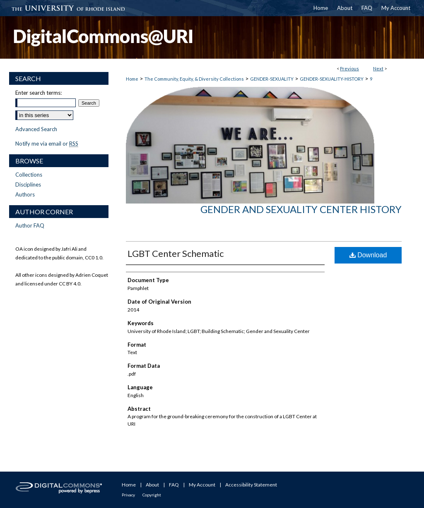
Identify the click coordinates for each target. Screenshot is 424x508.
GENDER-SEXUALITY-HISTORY (332, 78)
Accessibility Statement (251, 485)
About (152, 485)
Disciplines (28, 184)
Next (378, 68)
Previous (349, 68)
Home (132, 78)
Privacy (128, 494)
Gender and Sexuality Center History (301, 209)
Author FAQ (29, 225)
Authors (25, 194)
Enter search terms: (38, 92)
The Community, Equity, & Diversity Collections (194, 78)
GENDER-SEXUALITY (272, 78)
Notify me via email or (46, 143)
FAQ (174, 485)
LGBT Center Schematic (176, 253)
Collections (28, 174)
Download (368, 255)
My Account (202, 485)
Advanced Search (36, 129)
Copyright (151, 494)
